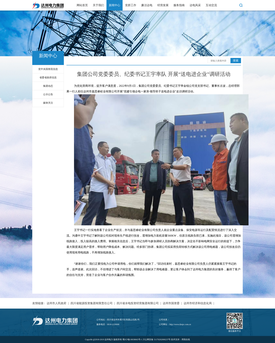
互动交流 (211, 5)
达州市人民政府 (56, 303)
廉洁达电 (146, 5)
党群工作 (130, 5)
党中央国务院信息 (48, 69)
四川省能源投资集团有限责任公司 (92, 303)
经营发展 (163, 5)
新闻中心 (114, 5)
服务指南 (179, 5)
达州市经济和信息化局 (198, 303)
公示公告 (48, 94)
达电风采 (195, 5)
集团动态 (48, 86)
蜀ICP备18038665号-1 (132, 339)
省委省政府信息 (48, 77)
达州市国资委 (171, 303)
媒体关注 (48, 103)
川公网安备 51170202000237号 (157, 339)
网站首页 (82, 5)
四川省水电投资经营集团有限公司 (138, 303)
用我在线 (186, 339)
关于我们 (98, 5)
